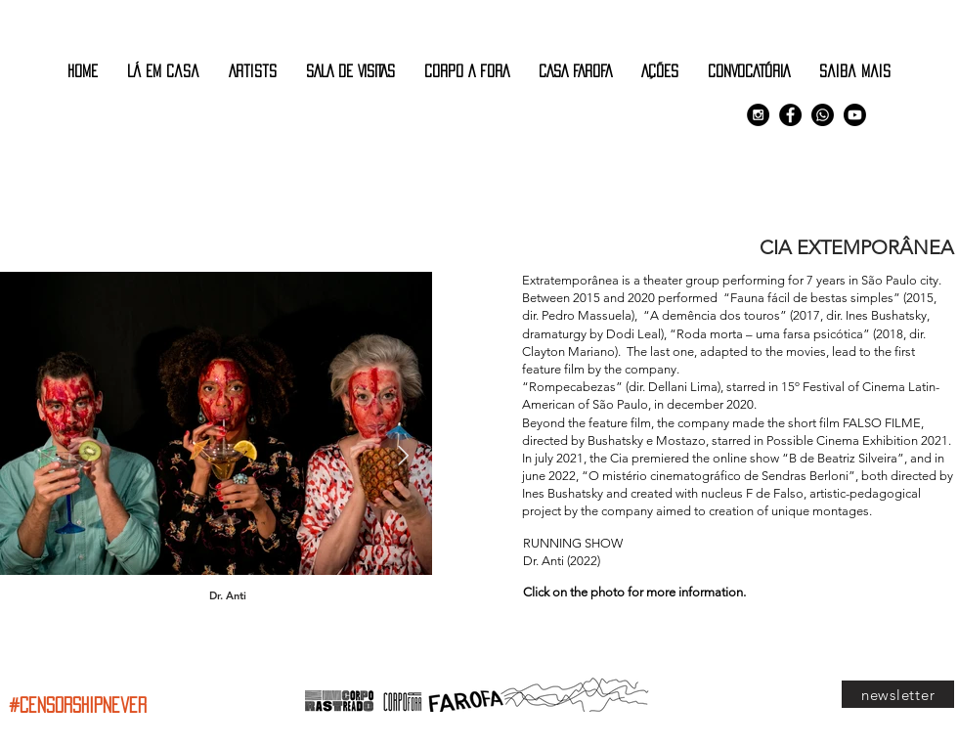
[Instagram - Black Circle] (758, 115)
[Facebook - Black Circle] (790, 115)
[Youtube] (855, 115)
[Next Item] (403, 456)
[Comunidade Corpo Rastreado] (822, 115)
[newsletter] (898, 694)
